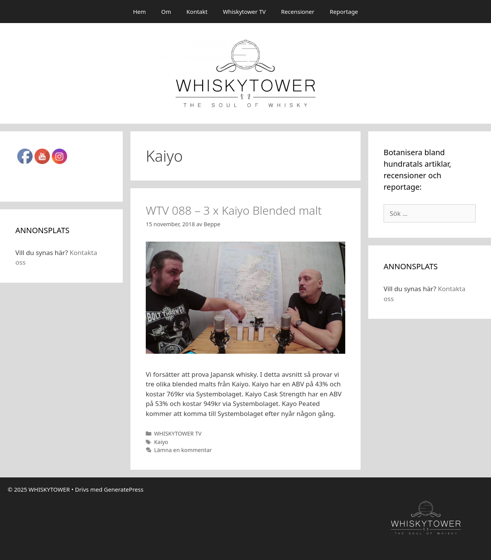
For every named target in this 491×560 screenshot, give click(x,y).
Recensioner (298, 11)
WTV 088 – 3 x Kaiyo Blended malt (234, 210)
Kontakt (197, 11)
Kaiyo (161, 442)
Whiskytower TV (244, 11)
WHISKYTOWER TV (178, 433)
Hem (139, 11)
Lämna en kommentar (183, 450)
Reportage (344, 11)
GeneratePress (123, 489)
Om (166, 11)
